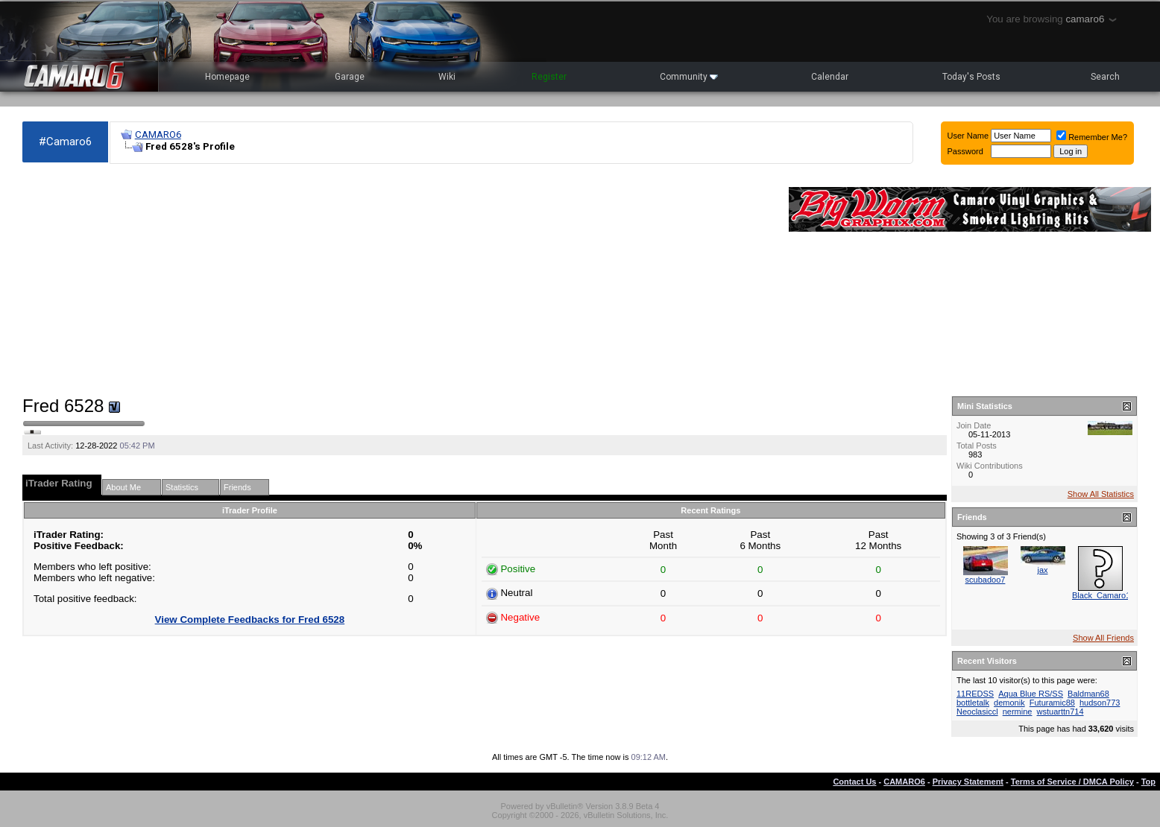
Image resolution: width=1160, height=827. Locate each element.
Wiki (447, 77)
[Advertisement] (398, 280)
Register (549, 77)
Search (1105, 77)
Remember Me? (1091, 137)
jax (1042, 569)
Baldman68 (1088, 693)
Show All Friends (1103, 637)
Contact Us (854, 781)
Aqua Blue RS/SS (1030, 693)
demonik (1009, 702)
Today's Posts (971, 77)
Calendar (829, 77)
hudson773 (1099, 702)
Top (1148, 781)
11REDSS (975, 693)
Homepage (227, 77)
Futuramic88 (1052, 702)
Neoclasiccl (977, 711)
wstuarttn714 (1060, 711)
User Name (968, 135)
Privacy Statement (968, 781)
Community (689, 77)
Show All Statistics (1101, 493)
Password (965, 151)
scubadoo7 (985, 579)
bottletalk (972, 702)
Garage (350, 77)
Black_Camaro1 (1101, 595)
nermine (1018, 711)
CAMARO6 (158, 134)
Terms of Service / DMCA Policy (1072, 781)
